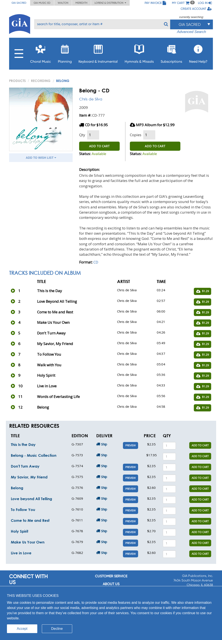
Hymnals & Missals (139, 53)
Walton (63, 2)
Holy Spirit (19, 531)
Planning (65, 53)
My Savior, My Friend (29, 477)
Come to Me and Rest (30, 520)
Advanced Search (191, 32)
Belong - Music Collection (33, 455)
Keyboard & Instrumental (98, 53)
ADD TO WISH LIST (41, 157)
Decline (57, 628)
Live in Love (21, 553)
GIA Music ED (42, 2)
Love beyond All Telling (31, 499)
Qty (82, 134)
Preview (130, 445)
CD (95, 262)
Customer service (111, 576)
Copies (135, 134)
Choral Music (40, 53)
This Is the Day (23, 444)
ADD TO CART (99, 146)
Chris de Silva (90, 99)
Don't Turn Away (25, 466)
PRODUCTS (17, 81)
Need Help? (198, 53)
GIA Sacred (18, 2)
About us (111, 584)
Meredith (81, 2)
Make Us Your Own (27, 542)
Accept (22, 628)
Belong (17, 488)
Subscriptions (171, 53)
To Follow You (23, 509)
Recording (41, 81)
